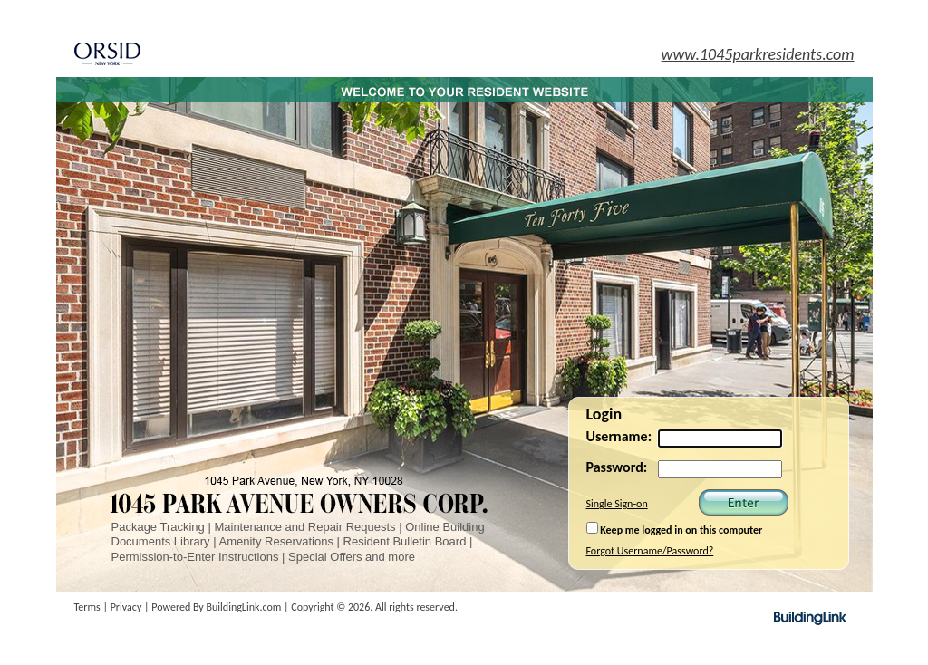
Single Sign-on (617, 503)
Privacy (126, 607)
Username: (619, 436)
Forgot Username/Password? (650, 551)
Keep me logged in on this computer (674, 529)
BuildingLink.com (244, 607)
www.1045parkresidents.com (758, 54)
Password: (617, 467)
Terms (87, 607)
